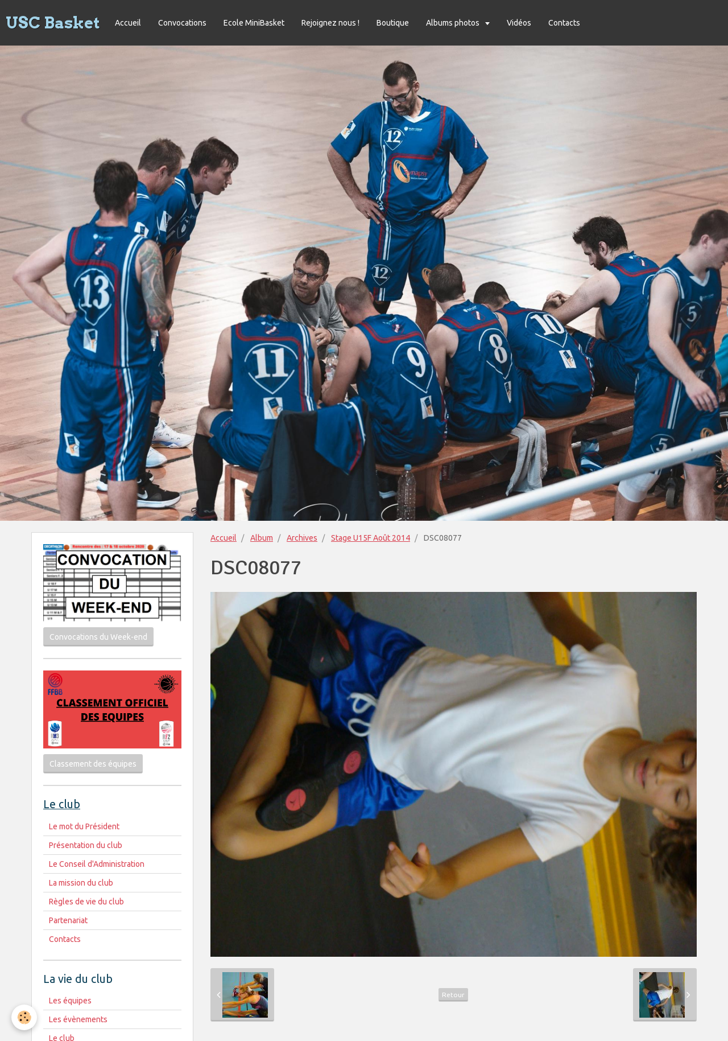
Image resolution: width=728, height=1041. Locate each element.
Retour (453, 994)
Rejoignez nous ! (330, 22)
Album (261, 537)
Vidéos (519, 22)
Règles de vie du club (86, 901)
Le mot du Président (84, 826)
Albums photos (453, 22)
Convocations (182, 22)
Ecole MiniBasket (254, 22)
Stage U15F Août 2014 (370, 537)
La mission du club (81, 882)
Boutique (393, 22)
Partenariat (68, 920)
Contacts (564, 22)
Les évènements (78, 1019)
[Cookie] (24, 1017)
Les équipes (70, 1000)
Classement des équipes (92, 763)
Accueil (128, 22)
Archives (302, 537)
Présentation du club (85, 845)
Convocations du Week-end (98, 636)
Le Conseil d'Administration (96, 864)
